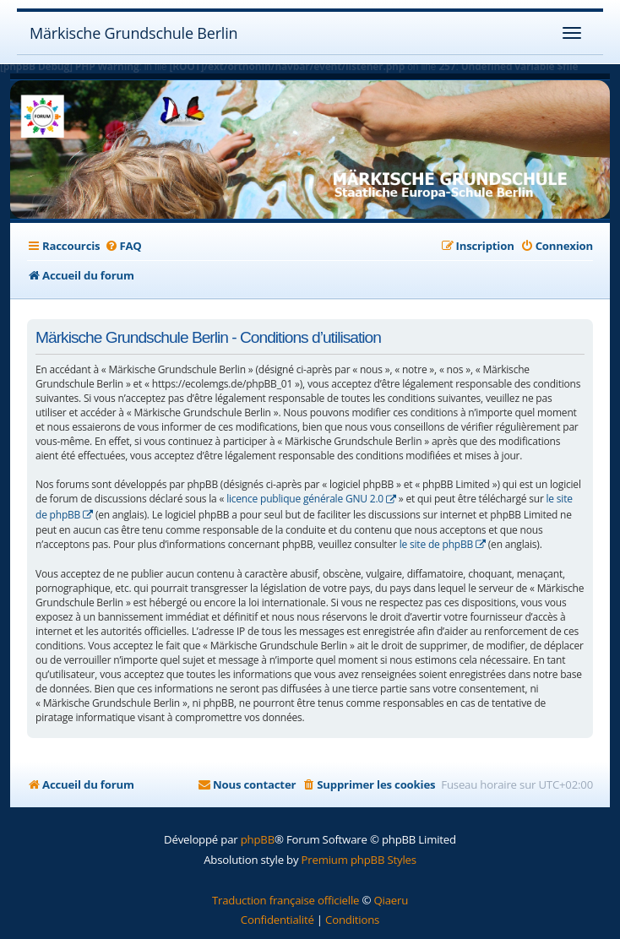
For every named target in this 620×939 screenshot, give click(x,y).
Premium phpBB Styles (359, 859)
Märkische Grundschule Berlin (133, 33)
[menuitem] (122, 245)
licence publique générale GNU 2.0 (304, 498)
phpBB (258, 839)
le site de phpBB (436, 544)
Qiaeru (390, 900)
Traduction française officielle (285, 900)
